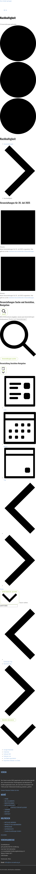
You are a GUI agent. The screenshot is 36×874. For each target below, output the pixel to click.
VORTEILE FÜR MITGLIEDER (17, 807)
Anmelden (4, 835)
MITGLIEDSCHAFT (11, 805)
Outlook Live (7, 756)
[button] (16, 805)
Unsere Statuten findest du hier (10, 790)
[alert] (18, 229)
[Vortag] (20, 533)
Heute (2, 589)
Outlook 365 (7, 754)
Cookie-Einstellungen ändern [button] (13, 831)
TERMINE (7, 809)
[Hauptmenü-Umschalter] (5, 10)
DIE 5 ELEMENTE (9, 801)
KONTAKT (7, 814)
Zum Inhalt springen (6, 1)
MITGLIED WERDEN (10, 822)
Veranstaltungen (8, 144)
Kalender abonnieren (8, 720)
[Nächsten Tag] (20, 586)
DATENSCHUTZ (9, 829)
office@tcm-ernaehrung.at (12, 862)
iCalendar (6, 752)
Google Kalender (8, 750)
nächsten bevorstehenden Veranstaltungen (21, 251)
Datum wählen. (23, 603)
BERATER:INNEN (9, 803)
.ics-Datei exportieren (10, 758)
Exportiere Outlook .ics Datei (12, 760)
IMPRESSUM (8, 827)
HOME (6, 799)
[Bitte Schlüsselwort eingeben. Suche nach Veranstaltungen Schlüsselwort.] (17, 319)
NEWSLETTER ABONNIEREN (13, 824)
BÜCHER (7, 812)
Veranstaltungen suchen (9, 359)
